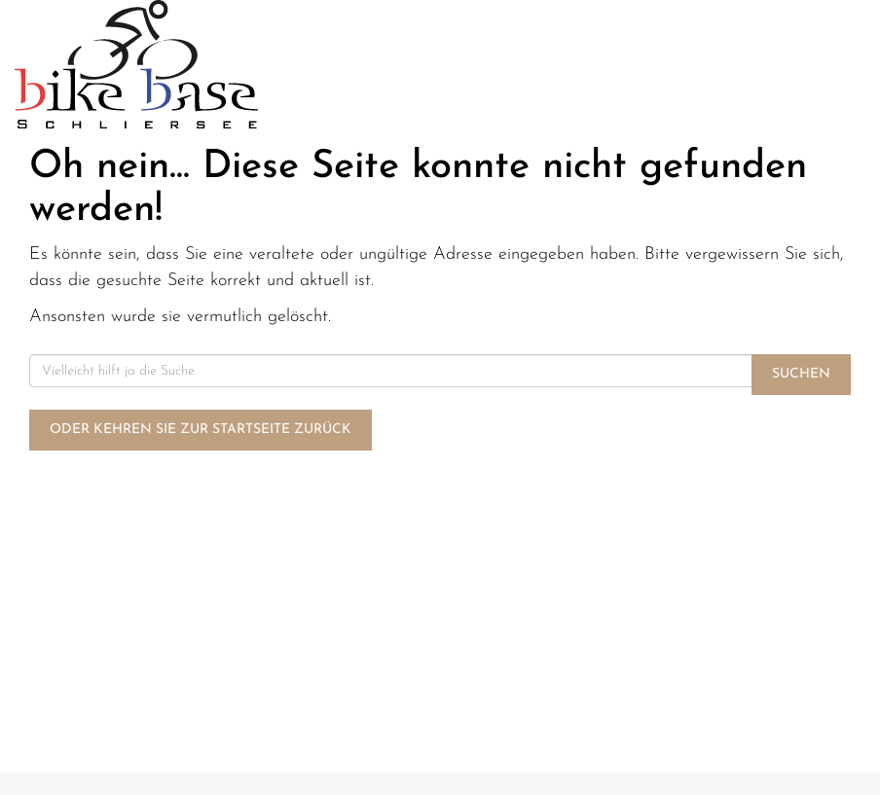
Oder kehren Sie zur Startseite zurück (200, 429)
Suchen (801, 374)
